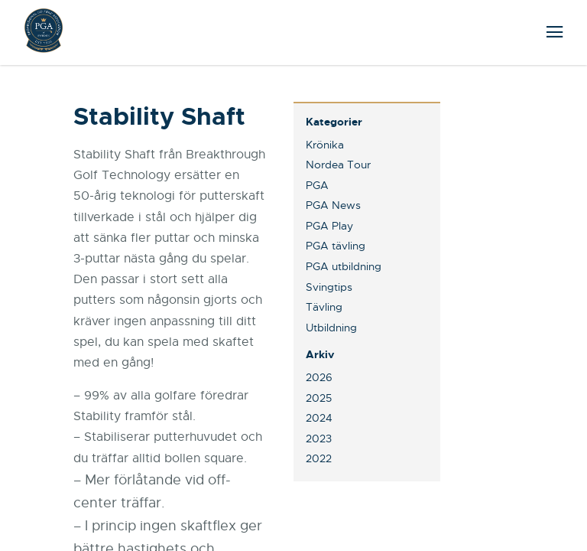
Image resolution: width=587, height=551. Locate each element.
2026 (319, 377)
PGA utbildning (343, 266)
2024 (319, 418)
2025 (319, 398)
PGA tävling (335, 246)
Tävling (324, 307)
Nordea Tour (338, 164)
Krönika (325, 145)
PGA (317, 185)
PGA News (333, 205)
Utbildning (331, 327)
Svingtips (329, 287)
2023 (319, 438)
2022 (319, 458)
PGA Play (329, 226)
